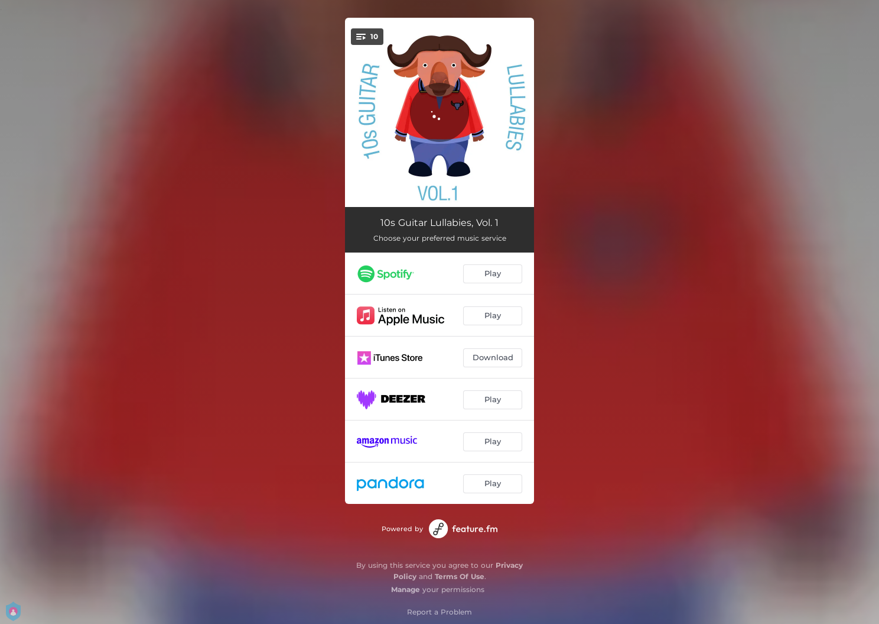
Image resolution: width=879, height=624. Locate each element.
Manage (405, 589)
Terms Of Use (459, 576)
